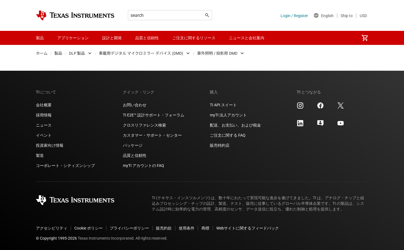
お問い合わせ (134, 105)
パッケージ (133, 145)
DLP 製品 (77, 53)
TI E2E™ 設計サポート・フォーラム (153, 115)
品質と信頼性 (134, 155)
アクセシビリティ (51, 228)
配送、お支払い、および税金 (235, 125)
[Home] (75, 15)
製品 (58, 53)
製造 (40, 155)
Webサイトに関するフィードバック (247, 228)
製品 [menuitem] (40, 38)
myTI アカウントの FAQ (143, 165)
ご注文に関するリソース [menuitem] (193, 38)
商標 (205, 228)
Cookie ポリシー (88, 228)
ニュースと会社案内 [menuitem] (246, 38)
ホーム (42, 53)
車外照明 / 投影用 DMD (217, 53)
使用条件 (186, 228)
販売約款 (164, 228)
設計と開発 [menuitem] (112, 38)
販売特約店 (219, 145)
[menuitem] (365, 38)
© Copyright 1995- (56, 238)
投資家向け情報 (49, 145)
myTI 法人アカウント (228, 115)
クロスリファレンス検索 (144, 125)
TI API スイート (223, 105)
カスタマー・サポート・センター (152, 135)
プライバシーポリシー (129, 228)
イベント (44, 135)
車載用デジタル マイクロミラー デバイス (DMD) (141, 53)
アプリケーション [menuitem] (73, 38)
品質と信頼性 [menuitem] (147, 38)
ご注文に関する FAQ (227, 135)
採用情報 (44, 115)
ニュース (44, 125)
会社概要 (44, 105)
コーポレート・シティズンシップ (65, 165)
